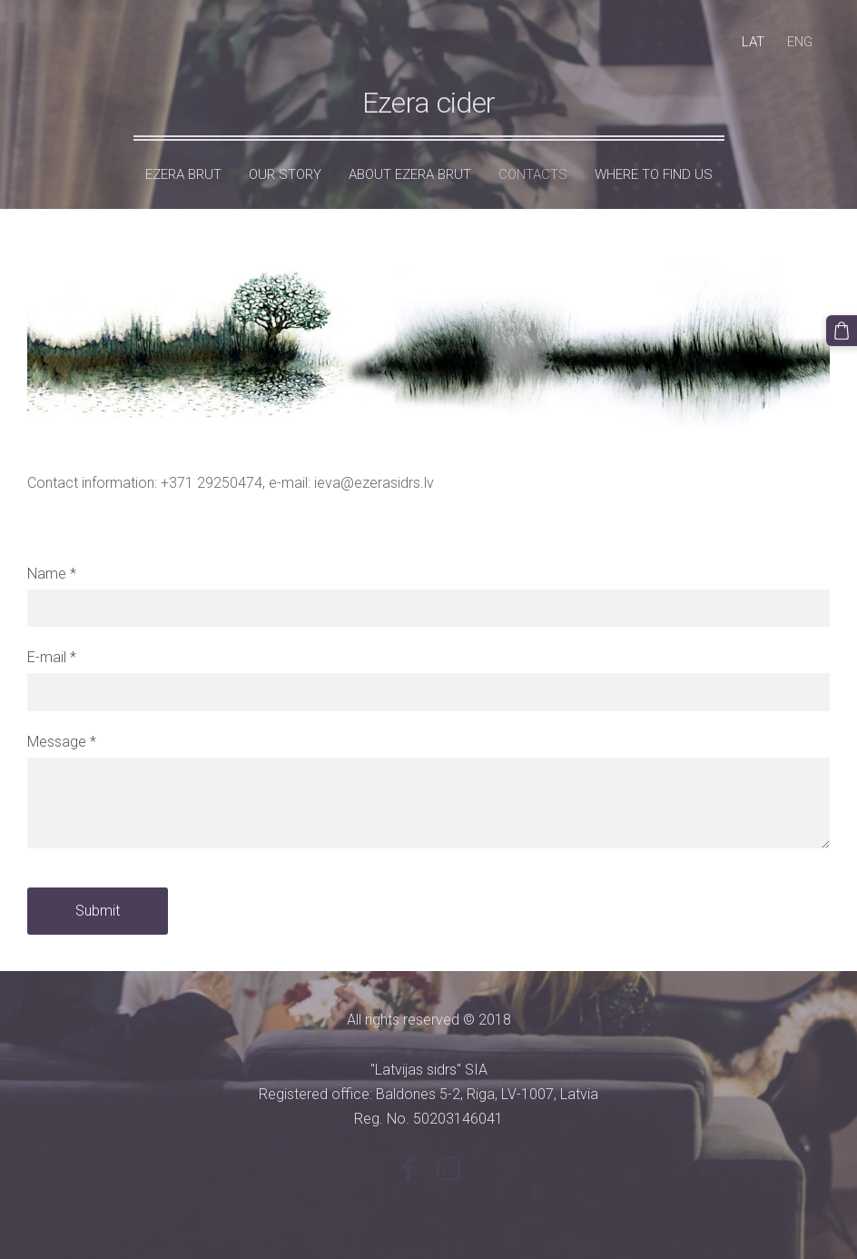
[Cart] (841, 330)
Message (61, 741)
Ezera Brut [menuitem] (183, 174)
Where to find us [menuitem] (654, 174)
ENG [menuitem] (800, 42)
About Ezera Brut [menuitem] (410, 174)
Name (51, 573)
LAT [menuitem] (753, 42)
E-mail (51, 657)
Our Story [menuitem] (285, 174)
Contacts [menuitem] (532, 174)
